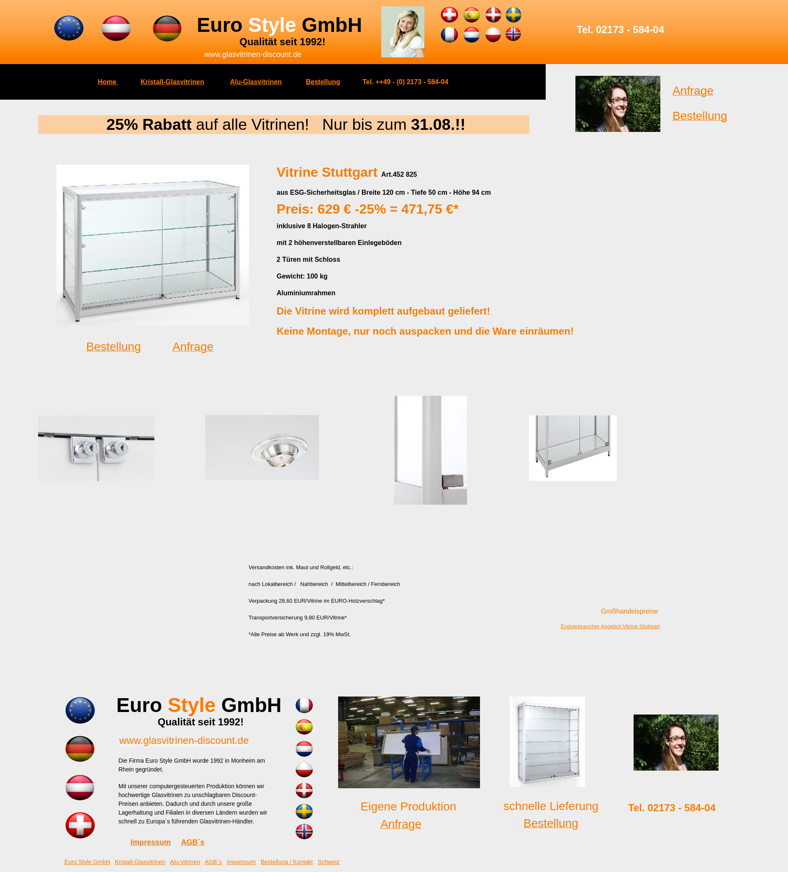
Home (108, 81)
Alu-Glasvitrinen (256, 81)
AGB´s (192, 842)
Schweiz (328, 862)
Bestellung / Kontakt (287, 862)
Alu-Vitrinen (185, 862)
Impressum (151, 842)
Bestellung (323, 81)
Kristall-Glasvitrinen (172, 81)
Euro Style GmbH (87, 862)
